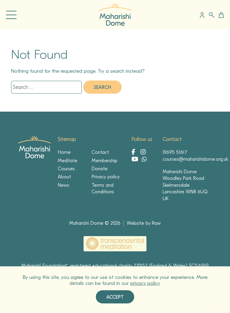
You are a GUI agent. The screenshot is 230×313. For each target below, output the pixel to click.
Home (64, 152)
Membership (104, 160)
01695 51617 (175, 152)
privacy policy (145, 283)
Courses (66, 168)
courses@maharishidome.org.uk (195, 159)
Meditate (67, 160)
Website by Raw (144, 223)
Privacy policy (105, 177)
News (63, 185)
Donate (100, 168)
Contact (100, 152)
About (64, 177)
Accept (115, 297)
